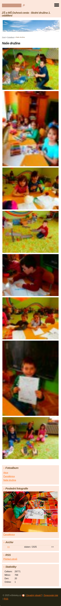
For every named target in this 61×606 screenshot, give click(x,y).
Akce (5, 473)
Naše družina (9, 480)
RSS (6, 599)
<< (8, 547)
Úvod (3, 37)
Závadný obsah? (34, 595)
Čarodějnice (9, 476)
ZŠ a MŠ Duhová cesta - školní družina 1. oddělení (26, 14)
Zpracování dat (51, 595)
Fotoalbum (10, 37)
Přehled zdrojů (10, 559)
